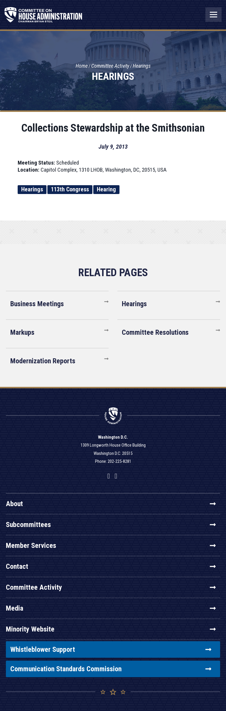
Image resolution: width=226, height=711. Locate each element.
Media (111, 608)
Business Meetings (37, 304)
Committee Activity (110, 66)
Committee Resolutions (155, 332)
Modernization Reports (42, 361)
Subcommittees (111, 524)
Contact (111, 566)
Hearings (142, 66)
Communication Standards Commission (110, 668)
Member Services (111, 545)
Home (82, 66)
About (111, 503)
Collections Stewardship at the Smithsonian (113, 128)
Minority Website (111, 629)
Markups (22, 332)
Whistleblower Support (110, 649)
